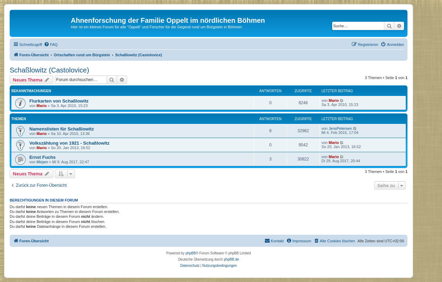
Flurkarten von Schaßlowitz (58, 101)
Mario (42, 106)
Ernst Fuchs (42, 157)
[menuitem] (51, 44)
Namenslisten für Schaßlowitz (61, 129)
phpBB (190, 253)
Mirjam (42, 162)
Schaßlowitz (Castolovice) (49, 70)
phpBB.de (231, 259)
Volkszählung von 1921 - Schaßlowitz (69, 143)
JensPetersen (340, 128)
